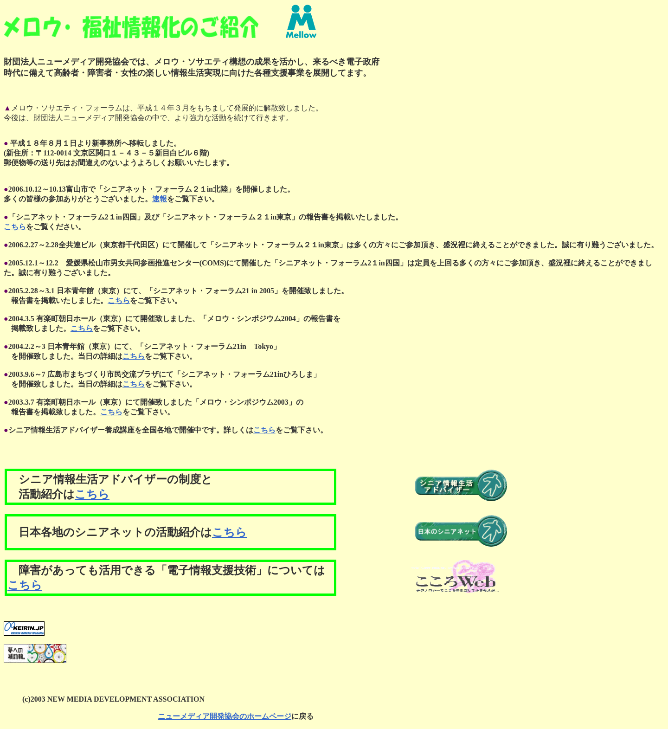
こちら (15, 227)
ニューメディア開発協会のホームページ (224, 716)
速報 (159, 199)
